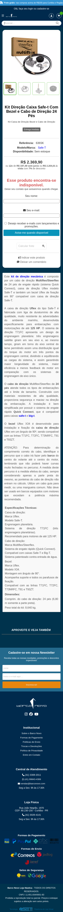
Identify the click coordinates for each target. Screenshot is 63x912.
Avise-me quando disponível (31, 232)
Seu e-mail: (31, 210)
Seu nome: (31, 196)
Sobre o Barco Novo (32, 733)
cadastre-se (43, 8)
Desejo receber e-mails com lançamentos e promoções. (33, 225)
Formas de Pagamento (31, 737)
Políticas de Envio (31, 742)
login (31, 8)
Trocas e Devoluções (31, 746)
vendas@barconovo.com (31, 783)
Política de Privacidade (31, 750)
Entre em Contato (31, 755)
